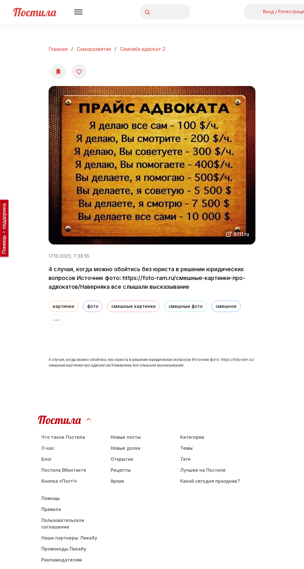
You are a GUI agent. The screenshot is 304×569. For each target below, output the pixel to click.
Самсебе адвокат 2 (142, 49)
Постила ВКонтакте (63, 470)
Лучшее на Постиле (203, 470)
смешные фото (186, 306)
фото (92, 306)
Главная (58, 49)
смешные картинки (133, 306)
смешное (226, 306)
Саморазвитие (94, 49)
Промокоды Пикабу (63, 548)
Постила (34, 12)
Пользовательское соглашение (62, 523)
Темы (186, 448)
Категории (192, 437)
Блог (46, 459)
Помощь (50, 498)
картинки (63, 306)
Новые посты (126, 437)
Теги (185, 459)
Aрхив (117, 481)
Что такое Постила (63, 437)
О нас (47, 448)
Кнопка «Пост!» (59, 481)
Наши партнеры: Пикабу (69, 537)
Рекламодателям (61, 559)
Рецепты (121, 470)
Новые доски (125, 448)
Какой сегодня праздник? (210, 481)
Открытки (122, 459)
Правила (51, 509)
